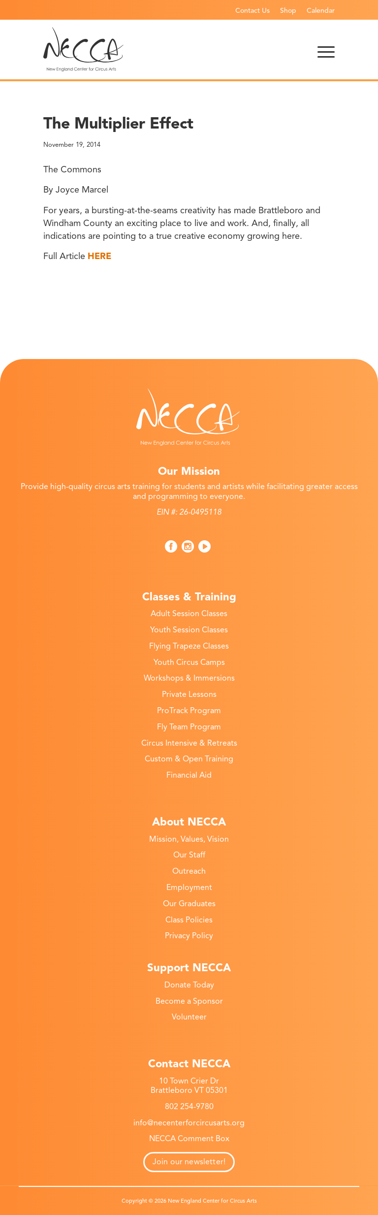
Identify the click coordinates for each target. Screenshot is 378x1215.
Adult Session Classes (189, 614)
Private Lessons (189, 694)
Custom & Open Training (189, 759)
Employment (189, 887)
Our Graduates (189, 904)
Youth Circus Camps (189, 662)
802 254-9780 (189, 1107)
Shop (288, 10)
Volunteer (189, 1017)
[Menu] (326, 49)
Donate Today (189, 985)
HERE (99, 256)
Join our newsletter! (189, 1162)
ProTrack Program (189, 711)
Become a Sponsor (189, 1001)
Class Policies (189, 920)
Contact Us (252, 10)
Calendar (321, 10)
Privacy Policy (189, 936)
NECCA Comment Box (189, 1139)
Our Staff (189, 855)
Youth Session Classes (189, 630)
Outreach (189, 871)
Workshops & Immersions (189, 678)
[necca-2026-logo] (83, 49)
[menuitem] (252, 10)
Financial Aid (189, 775)
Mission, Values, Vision (189, 839)
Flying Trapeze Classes (189, 646)
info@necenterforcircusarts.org (189, 1123)
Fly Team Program (189, 727)
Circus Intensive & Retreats (189, 743)
